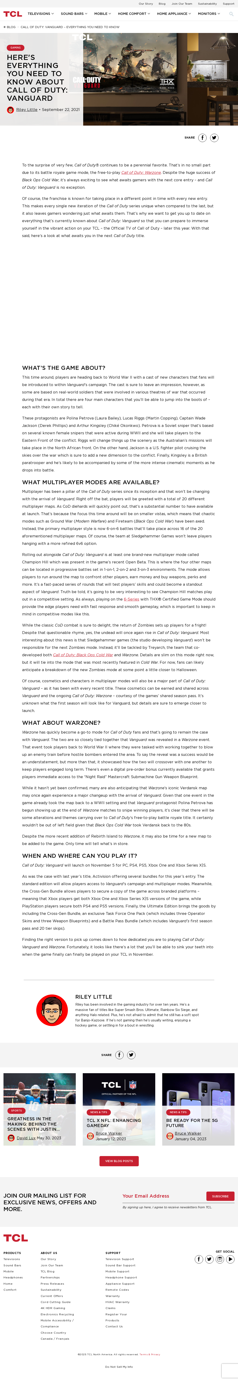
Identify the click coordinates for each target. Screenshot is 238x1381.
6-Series (131, 599)
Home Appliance (172, 14)
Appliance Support (120, 1283)
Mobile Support (117, 1271)
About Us (49, 1252)
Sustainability (207, 3)
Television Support (120, 1259)
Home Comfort (132, 14)
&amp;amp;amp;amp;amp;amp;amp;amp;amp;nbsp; (119, 297)
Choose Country (53, 1332)
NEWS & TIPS (98, 1112)
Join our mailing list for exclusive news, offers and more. (49, 1202)
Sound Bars (72, 14)
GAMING (15, 48)
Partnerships (50, 1277)
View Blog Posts (119, 1161)
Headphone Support (121, 1277)
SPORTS (16, 1111)
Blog (162, 3)
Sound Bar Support (121, 1265)
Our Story (146, 3)
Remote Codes (117, 1289)
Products (12, 1252)
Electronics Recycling (57, 1314)
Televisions (39, 14)
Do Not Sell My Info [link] (119, 1366)
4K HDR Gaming (53, 1308)
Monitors (207, 14)
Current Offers (52, 1295)
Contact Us (114, 1326)
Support (229, 3)
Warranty (113, 1295)
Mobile (100, 14)
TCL (15, 1238)
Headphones (13, 1277)
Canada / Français (55, 1338)
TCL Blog (48, 1271)
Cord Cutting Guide (56, 1301)
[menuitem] (40, 14)
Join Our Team (182, 3)
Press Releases (52, 1283)
